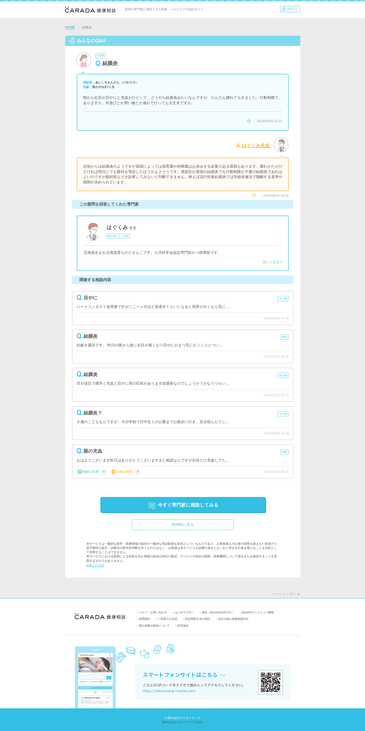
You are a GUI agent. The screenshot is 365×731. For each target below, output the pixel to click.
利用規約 (144, 619)
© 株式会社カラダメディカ (182, 718)
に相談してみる (188, 504)
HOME (70, 27)
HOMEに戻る (183, 525)
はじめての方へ (184, 612)
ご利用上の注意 (167, 619)
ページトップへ (284, 594)
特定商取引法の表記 (197, 619)
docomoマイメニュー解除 (258, 612)
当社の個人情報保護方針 (233, 619)
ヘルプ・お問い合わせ (153, 612)
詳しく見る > (272, 262)
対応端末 (183, 625)
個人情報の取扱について (154, 625)
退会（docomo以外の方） (218, 612)
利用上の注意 (95, 565)
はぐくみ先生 (256, 145)
